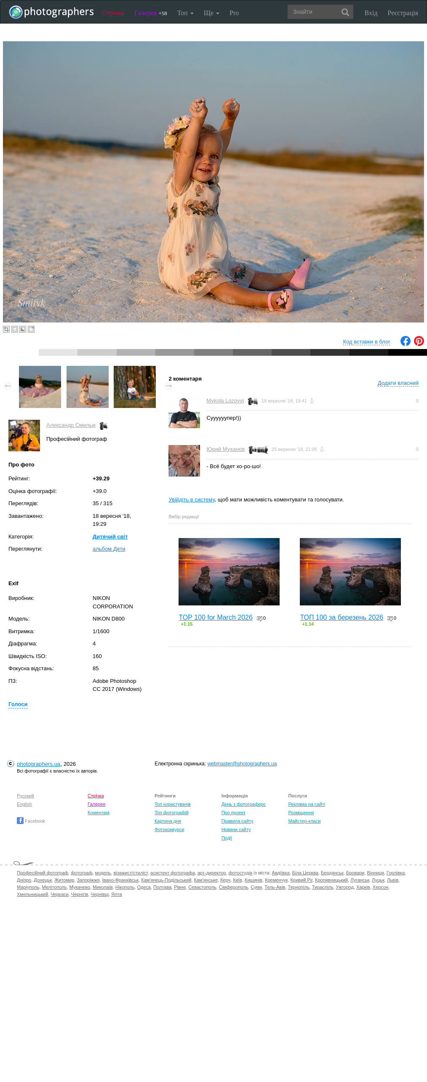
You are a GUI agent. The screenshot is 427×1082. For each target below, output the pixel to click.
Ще (211, 12)
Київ (237, 879)
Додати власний (398, 383)
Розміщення (301, 812)
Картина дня (168, 820)
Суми (256, 887)
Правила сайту (238, 820)
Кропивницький (331, 879)
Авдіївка (281, 872)
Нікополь (124, 887)
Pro (234, 12)
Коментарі (98, 812)
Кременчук (276, 879)
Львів (392, 879)
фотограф (81, 872)
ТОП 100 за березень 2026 (341, 617)
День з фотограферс (244, 804)
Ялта (116, 894)
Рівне (180, 887)
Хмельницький (32, 894)
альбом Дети (109, 549)
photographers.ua (38, 764)
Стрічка (113, 12)
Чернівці (100, 894)
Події (227, 837)
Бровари (355, 872)
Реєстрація (403, 12)
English (24, 804)
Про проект (234, 812)
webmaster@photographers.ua (242, 764)
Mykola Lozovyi (225, 400)
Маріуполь (28, 887)
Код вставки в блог (366, 341)
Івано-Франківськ (120, 879)
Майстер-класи (304, 820)
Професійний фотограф (42, 872)
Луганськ (359, 879)
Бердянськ (332, 872)
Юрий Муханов (225, 449)
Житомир (64, 879)
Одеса (143, 887)
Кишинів (253, 879)
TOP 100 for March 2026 (216, 617)
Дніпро (24, 879)
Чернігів (79, 894)
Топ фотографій (172, 812)
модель (103, 872)
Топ (185, 12)
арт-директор (211, 872)
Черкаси (59, 894)
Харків (363, 887)
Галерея (150, 12)
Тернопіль (299, 887)
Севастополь (202, 887)
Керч (225, 879)
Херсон (380, 887)
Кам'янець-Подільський (166, 879)
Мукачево (79, 887)
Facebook (31, 820)
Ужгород (345, 887)
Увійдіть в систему (191, 499)
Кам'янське (206, 879)
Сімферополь (233, 887)
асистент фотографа (172, 872)
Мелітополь (54, 887)
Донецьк (43, 879)
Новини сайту (236, 829)
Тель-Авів (274, 887)
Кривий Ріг (301, 879)
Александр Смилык (71, 425)
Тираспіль (323, 887)
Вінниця (375, 872)
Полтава (162, 887)
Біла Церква (305, 872)
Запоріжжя (88, 879)
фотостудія (241, 872)
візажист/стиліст (130, 872)
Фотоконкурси (169, 829)
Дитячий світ (110, 536)
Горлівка (396, 872)
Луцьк (378, 879)
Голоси (17, 704)
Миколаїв (103, 887)
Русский (25, 795)
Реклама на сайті (306, 804)
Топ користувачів (173, 804)
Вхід (371, 12)
